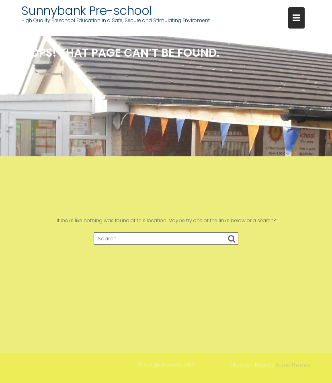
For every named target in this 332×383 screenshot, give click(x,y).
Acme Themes (293, 364)
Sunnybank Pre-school (86, 10)
